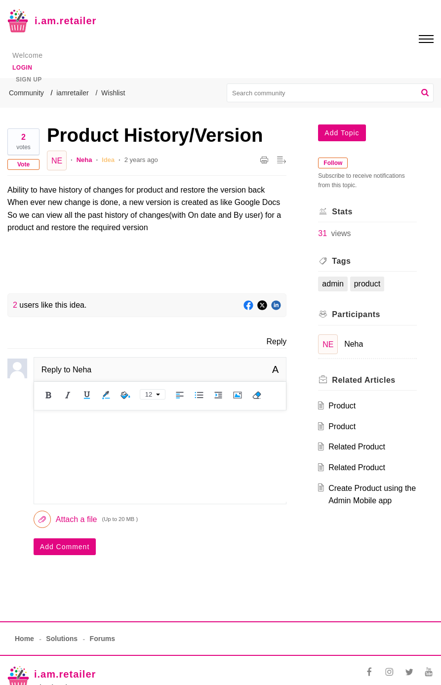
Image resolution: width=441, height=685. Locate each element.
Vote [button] (23, 164)
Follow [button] (332, 163)
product (367, 284)
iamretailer (72, 93)
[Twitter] (262, 305)
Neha (84, 159)
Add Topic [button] (341, 133)
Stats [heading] (342, 211)
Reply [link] (276, 341)
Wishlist (113, 93)
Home (24, 639)
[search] (330, 92)
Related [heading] (363, 380)
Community (26, 93)
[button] (425, 93)
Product (342, 406)
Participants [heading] (356, 314)
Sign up (29, 79)
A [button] (275, 369)
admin (333, 284)
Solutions (62, 639)
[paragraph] (146, 209)
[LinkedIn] (276, 305)
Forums (102, 639)
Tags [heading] (341, 261)
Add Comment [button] (64, 547)
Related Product (356, 447)
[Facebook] (248, 305)
